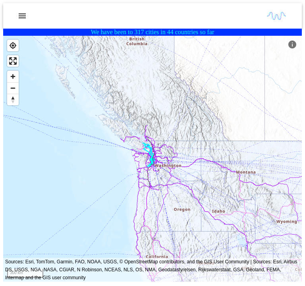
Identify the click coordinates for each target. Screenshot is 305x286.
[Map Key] (292, 44)
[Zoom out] (13, 88)
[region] (152, 159)
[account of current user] (22, 15)
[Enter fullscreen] (13, 61)
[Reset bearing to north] (13, 99)
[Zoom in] (13, 76)
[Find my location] (13, 45)
